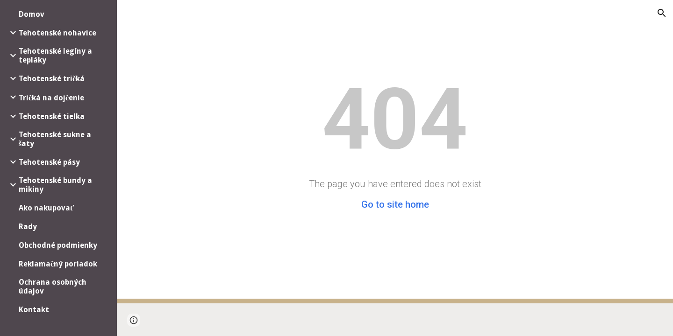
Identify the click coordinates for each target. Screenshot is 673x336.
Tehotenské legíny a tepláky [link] (55, 55)
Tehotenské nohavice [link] (57, 32)
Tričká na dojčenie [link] (51, 97)
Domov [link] (31, 14)
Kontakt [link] (34, 309)
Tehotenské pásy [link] (49, 162)
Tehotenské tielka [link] (52, 116)
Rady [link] (28, 226)
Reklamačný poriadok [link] (58, 263)
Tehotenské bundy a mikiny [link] (55, 185)
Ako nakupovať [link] (46, 207)
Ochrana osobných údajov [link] (52, 286)
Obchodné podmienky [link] (58, 245)
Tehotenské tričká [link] (52, 78)
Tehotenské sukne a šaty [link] (55, 139)
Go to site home (395, 204)
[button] (662, 13)
